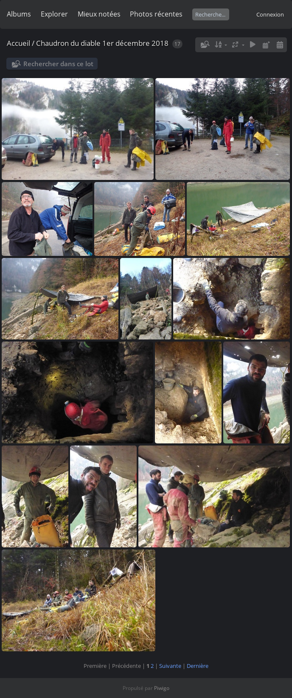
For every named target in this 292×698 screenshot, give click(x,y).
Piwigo (161, 688)
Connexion (270, 14)
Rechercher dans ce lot (58, 63)
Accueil (18, 43)
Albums (19, 14)
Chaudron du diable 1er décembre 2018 (102, 43)
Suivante (170, 666)
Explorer (54, 14)
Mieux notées (99, 14)
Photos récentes (156, 14)
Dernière (197, 666)
